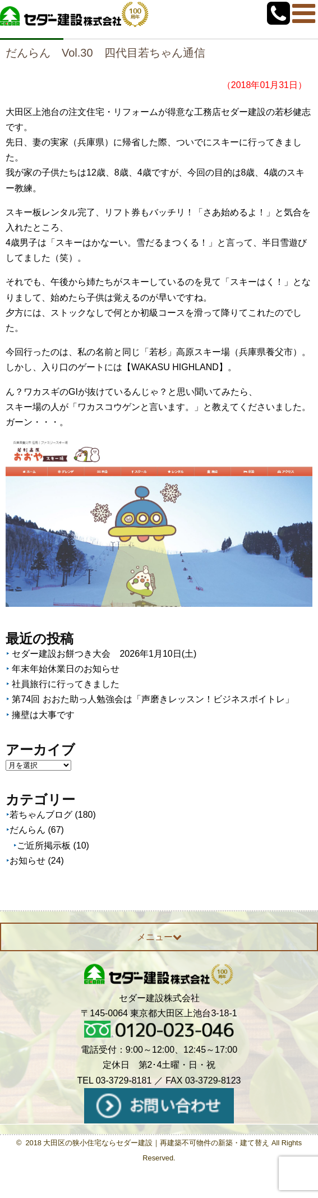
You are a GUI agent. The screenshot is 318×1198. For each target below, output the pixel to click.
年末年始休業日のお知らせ (65, 669)
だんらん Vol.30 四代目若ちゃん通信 (105, 53)
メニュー (159, 937)
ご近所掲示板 (44, 845)
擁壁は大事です (43, 715)
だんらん (27, 830)
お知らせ (27, 860)
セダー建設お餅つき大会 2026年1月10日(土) (104, 653)
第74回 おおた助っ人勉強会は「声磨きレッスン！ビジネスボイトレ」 (152, 699)
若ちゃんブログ (41, 814)
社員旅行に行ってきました (65, 684)
